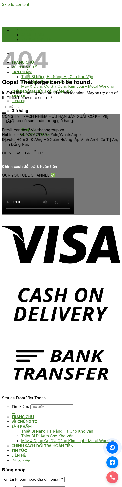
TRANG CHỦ (23, 416)
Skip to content (15, 4)
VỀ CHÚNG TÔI (25, 421)
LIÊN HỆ (19, 100)
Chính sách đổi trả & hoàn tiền (29, 166)
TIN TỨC (19, 450)
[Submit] (4, 113)
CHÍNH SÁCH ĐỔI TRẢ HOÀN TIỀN (42, 445)
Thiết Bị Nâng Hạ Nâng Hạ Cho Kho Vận (57, 76)
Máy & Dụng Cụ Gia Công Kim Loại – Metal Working (67, 86)
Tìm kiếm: (20, 406)
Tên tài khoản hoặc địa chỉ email (32, 479)
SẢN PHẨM (22, 426)
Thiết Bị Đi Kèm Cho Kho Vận (47, 436)
